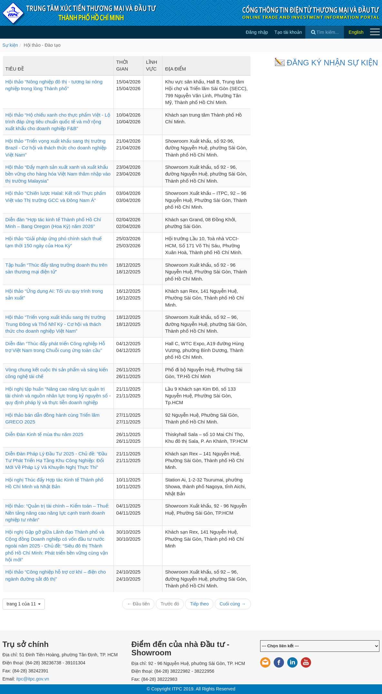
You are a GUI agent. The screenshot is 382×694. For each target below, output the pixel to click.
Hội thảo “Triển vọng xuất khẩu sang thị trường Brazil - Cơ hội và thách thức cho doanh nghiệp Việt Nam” (56, 147)
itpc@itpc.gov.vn (32, 678)
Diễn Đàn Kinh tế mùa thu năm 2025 (44, 434)
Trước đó (170, 603)
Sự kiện (10, 45)
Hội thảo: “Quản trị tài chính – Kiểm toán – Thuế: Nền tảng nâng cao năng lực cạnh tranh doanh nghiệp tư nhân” (57, 512)
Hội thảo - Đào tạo (42, 45)
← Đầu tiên (138, 603)
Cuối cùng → (233, 603)
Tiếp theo (199, 603)
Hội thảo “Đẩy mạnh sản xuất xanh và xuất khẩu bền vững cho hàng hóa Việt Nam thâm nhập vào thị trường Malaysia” (58, 174)
